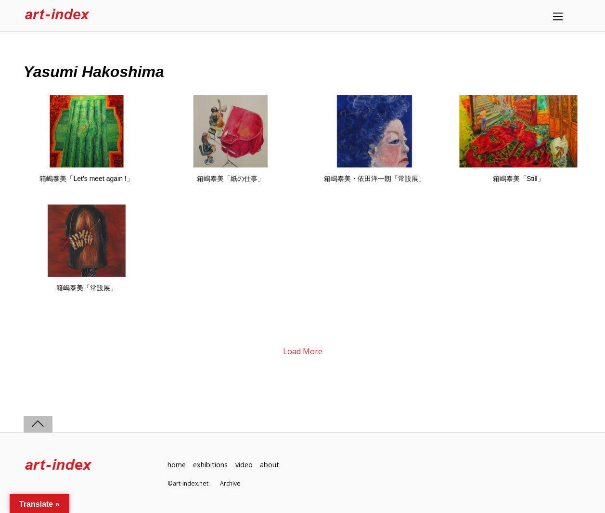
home (176, 464)
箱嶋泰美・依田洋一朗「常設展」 (374, 178)
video (244, 464)
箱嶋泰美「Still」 (518, 178)
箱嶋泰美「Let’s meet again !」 (86, 178)
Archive (230, 483)
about (269, 464)
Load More (302, 351)
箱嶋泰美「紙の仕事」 (230, 178)
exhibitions (210, 464)
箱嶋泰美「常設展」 (86, 288)
